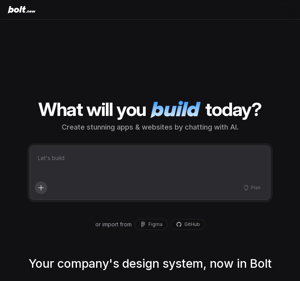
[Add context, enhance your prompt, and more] (41, 187)
